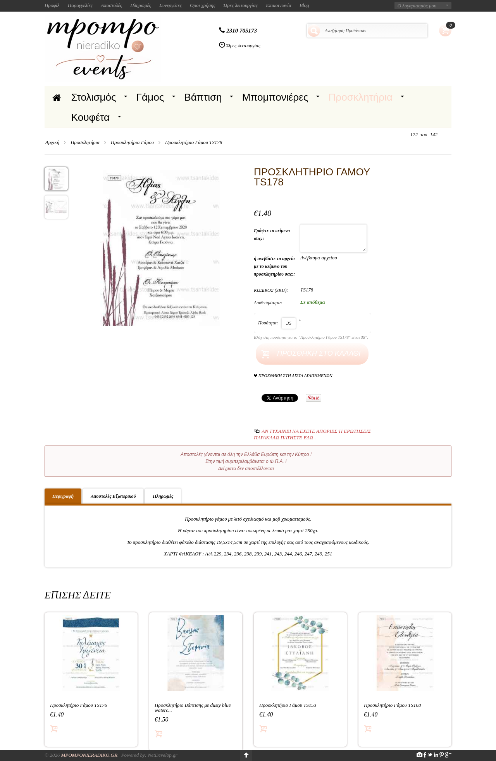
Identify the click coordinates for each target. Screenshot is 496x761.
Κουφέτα (90, 117)
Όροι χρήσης (202, 5)
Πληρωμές (140, 5)
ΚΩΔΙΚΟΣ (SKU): (271, 290)
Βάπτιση (203, 97)
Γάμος (150, 97)
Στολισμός (93, 97)
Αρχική (52, 142)
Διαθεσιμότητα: (268, 302)
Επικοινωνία (278, 5)
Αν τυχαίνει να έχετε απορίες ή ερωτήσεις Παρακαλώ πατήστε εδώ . (312, 434)
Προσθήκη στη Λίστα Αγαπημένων (293, 375)
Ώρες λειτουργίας (241, 5)
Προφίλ (52, 5)
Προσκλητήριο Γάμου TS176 (78, 705)
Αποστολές (111, 5)
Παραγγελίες (80, 5)
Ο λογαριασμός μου (417, 6)
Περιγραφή (63, 496)
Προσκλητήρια (360, 97)
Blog (304, 5)
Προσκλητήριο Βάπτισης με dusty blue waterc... (193, 708)
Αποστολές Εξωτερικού (113, 496)
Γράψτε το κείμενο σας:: (272, 234)
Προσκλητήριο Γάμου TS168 (392, 705)
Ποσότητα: (268, 323)
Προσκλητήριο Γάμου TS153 (287, 705)
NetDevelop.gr (162, 755)
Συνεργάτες (170, 5)
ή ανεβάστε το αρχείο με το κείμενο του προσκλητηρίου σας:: (275, 266)
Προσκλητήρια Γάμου (132, 142)
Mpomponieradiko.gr (89, 755)
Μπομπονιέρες (275, 97)
